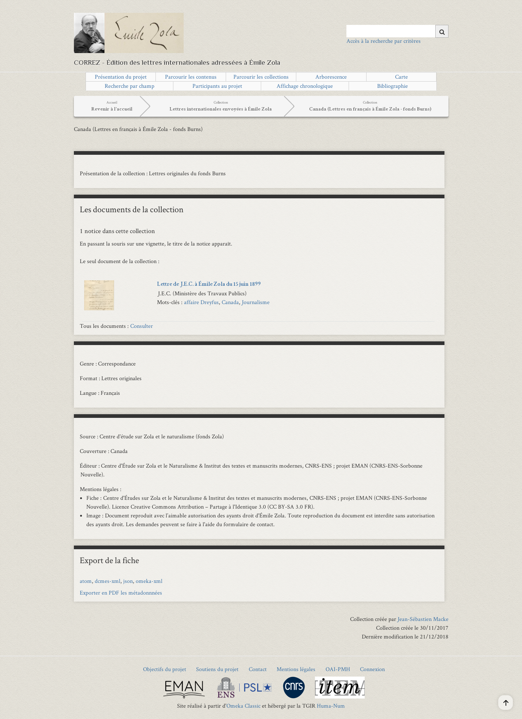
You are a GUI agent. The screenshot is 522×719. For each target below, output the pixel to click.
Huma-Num (331, 705)
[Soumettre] (441, 31)
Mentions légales (296, 669)
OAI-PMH (338, 669)
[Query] (397, 31)
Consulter (141, 326)
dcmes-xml (107, 581)
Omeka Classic (243, 705)
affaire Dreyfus (201, 302)
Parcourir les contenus (191, 76)
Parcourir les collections (261, 76)
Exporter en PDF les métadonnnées (121, 592)
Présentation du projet (121, 76)
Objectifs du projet (164, 669)
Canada (230, 302)
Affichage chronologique (305, 86)
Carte (401, 76)
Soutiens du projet (217, 669)
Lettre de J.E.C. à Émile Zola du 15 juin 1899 (209, 285)
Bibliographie (392, 86)
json (128, 581)
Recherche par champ (129, 86)
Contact (258, 669)
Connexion (372, 669)
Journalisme (256, 302)
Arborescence (331, 76)
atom (86, 581)
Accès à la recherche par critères (383, 41)
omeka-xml (149, 581)
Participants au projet (217, 86)
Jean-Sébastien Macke (423, 619)
